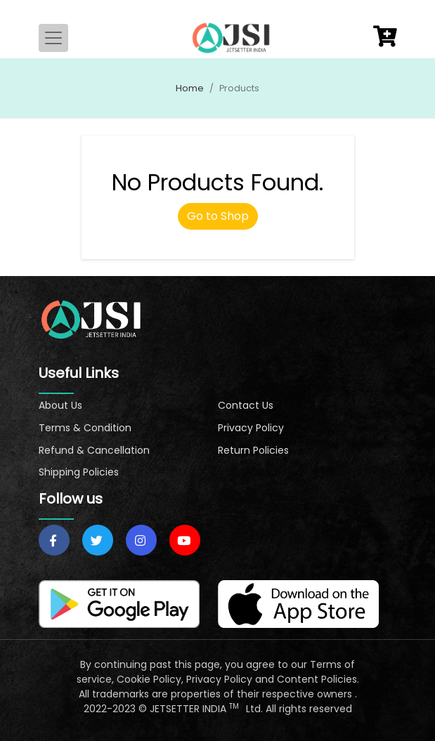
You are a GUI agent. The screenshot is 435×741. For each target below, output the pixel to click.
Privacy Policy (251, 428)
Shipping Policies (79, 472)
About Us (60, 405)
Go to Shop (218, 216)
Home (190, 88)
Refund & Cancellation (94, 450)
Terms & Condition (85, 428)
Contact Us (245, 405)
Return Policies (253, 450)
